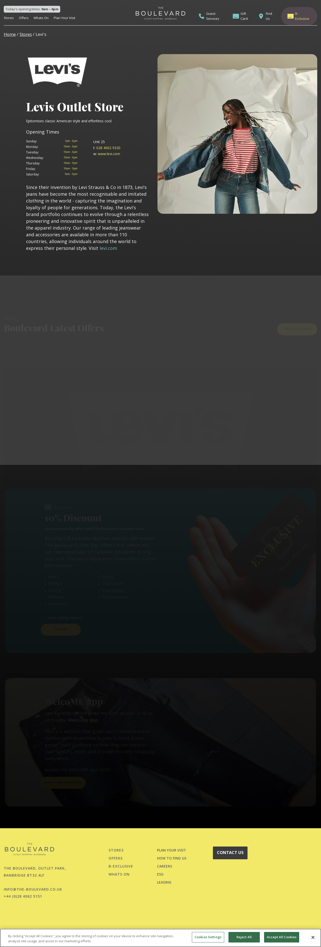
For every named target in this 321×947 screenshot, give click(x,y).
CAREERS (164, 866)
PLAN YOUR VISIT (171, 850)
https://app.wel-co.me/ (63, 781)
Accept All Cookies (281, 937)
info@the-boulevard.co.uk (33, 889)
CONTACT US (230, 852)
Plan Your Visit (64, 18)
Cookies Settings (208, 937)
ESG (160, 874)
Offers (24, 18)
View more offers (297, 327)
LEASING (164, 882)
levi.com (108, 248)
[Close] (312, 937)
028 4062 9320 (106, 147)
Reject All (244, 937)
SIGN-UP (60, 627)
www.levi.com (106, 153)
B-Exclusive (302, 16)
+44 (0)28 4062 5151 (23, 896)
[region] (160, 938)
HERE (104, 768)
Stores (9, 18)
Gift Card (244, 16)
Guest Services (212, 16)
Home (10, 34)
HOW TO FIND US (171, 858)
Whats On (41, 18)
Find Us (269, 16)
